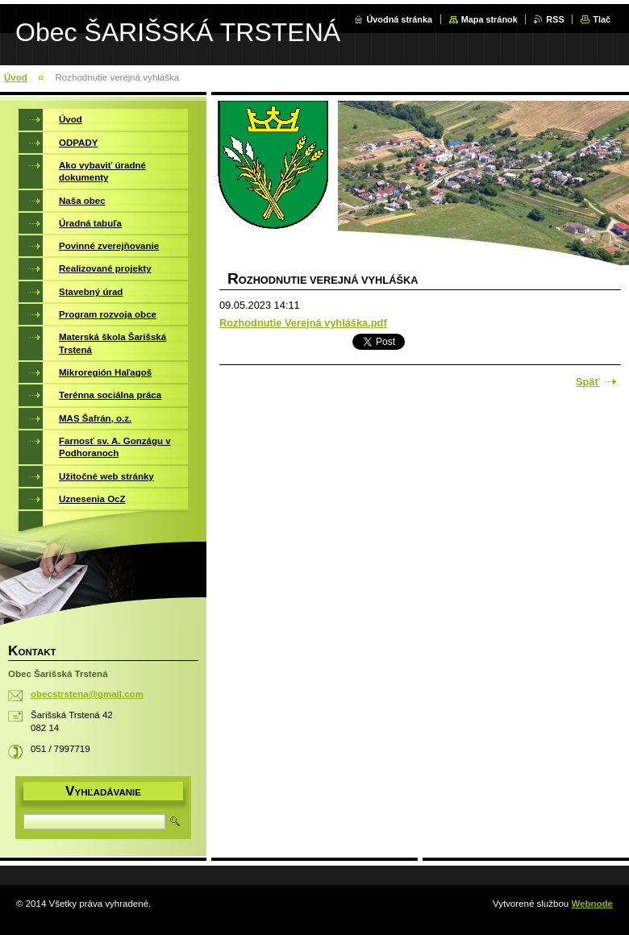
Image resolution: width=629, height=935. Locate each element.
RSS (555, 19)
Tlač (601, 19)
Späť (588, 382)
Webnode (592, 903)
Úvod (15, 77)
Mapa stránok (489, 19)
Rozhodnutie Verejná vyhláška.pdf (303, 323)
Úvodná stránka (399, 19)
